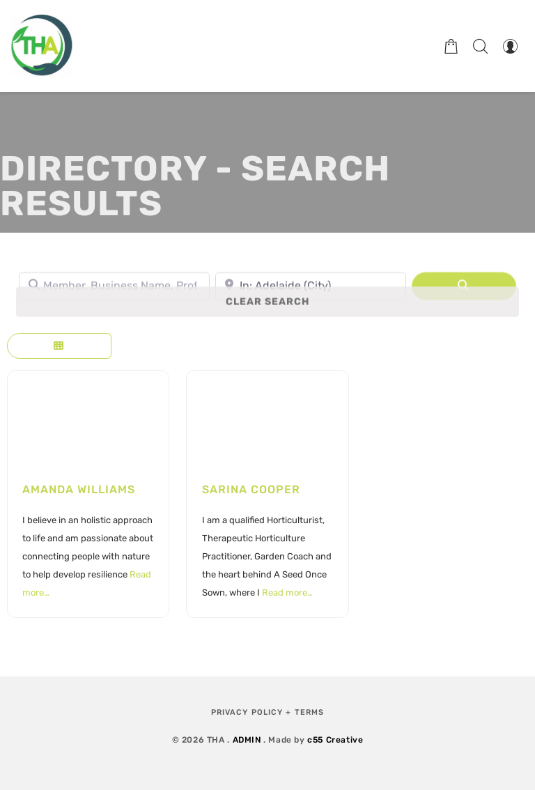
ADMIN (247, 740)
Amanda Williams (78, 489)
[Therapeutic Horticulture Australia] (41, 46)
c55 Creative (335, 740)
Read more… (287, 592)
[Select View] (59, 346)
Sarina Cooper (251, 489)
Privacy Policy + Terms (267, 712)
